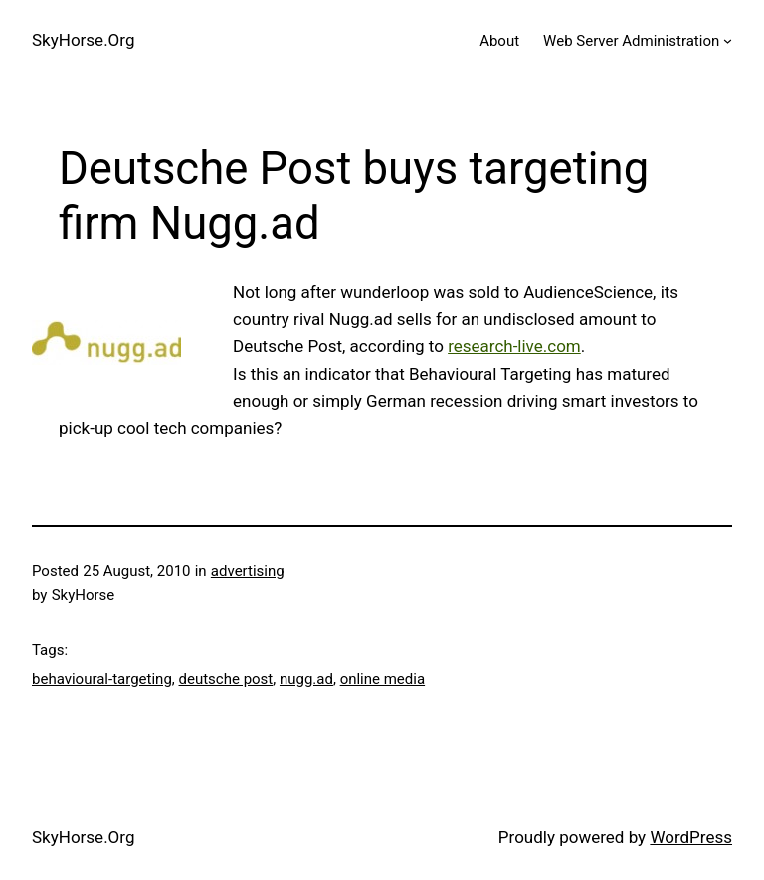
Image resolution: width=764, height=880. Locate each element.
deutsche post (226, 679)
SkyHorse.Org (83, 40)
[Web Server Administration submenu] (727, 40)
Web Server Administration (631, 41)
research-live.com (514, 346)
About (499, 41)
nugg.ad (306, 679)
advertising (248, 571)
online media (382, 679)
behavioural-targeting (102, 679)
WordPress (691, 837)
